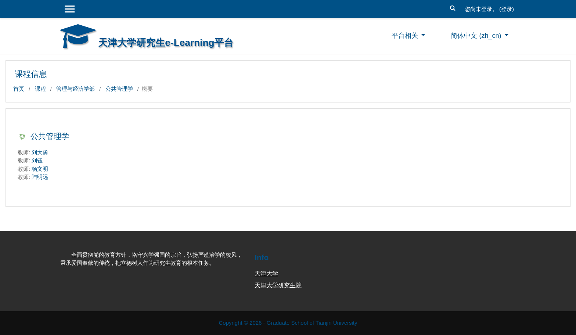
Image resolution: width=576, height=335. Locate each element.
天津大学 (266, 273)
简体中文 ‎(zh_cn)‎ (477, 35)
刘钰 (37, 160)
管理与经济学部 (75, 89)
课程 (40, 89)
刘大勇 (40, 152)
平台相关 (406, 35)
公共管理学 (119, 89)
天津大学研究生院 (278, 285)
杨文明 (40, 169)
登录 (506, 9)
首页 (18, 89)
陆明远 (40, 177)
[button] (453, 7)
